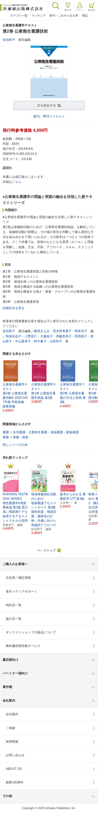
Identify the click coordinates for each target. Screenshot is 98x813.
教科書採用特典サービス (23, 646)
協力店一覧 (13, 619)
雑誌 (85, 15)
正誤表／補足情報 (18, 577)
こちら (16, 182)
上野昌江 (31, 336)
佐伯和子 (9, 40)
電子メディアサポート (21, 591)
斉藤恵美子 (64, 336)
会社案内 (12, 714)
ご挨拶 (10, 728)
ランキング (38, 15)
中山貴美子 (23, 341)
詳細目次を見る (14, 308)
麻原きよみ (42, 331)
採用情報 (12, 741)
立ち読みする (46, 105)
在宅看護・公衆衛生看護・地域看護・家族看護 (46, 432)
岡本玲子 (81, 331)
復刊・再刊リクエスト (49, 116)
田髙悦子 (81, 336)
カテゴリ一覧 (18, 15)
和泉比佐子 (13, 336)
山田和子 (56, 341)
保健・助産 (20, 437)
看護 (6, 432)
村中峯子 (40, 341)
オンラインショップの (31, 632)
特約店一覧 (13, 605)
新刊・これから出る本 (63, 15)
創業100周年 (15, 782)
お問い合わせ (15, 755)
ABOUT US (14, 769)
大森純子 (46, 336)
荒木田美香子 (62, 331)
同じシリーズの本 (15, 445)
